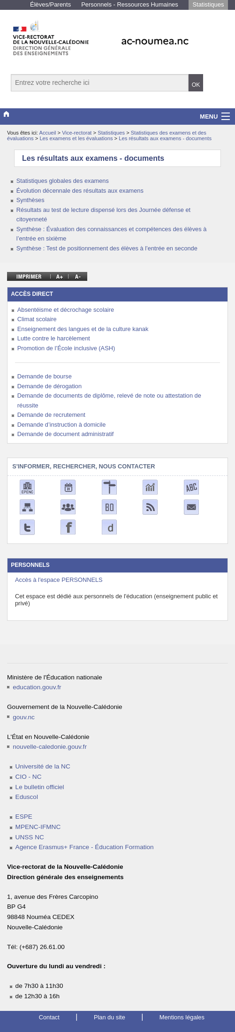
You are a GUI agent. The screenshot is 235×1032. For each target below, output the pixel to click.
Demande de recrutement (51, 414)
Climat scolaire (37, 319)
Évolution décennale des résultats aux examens (80, 190)
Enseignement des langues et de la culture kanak (83, 328)
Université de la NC (42, 766)
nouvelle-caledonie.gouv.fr (50, 746)
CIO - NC (28, 776)
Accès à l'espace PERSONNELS (59, 579)
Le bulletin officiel (39, 787)
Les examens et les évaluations (76, 138)
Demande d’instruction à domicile (61, 424)
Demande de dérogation (49, 386)
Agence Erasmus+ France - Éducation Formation (84, 847)
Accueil (47, 133)
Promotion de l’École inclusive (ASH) (66, 348)
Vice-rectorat (77, 133)
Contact (49, 1017)
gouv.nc (24, 717)
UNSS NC (29, 837)
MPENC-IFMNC (38, 826)
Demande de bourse (44, 376)
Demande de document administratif (65, 433)
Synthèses (30, 199)
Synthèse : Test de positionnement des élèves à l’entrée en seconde (106, 248)
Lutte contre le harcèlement (53, 338)
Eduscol (26, 796)
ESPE (23, 816)
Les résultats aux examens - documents (165, 138)
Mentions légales (182, 1017)
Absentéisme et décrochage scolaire (65, 309)
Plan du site (109, 1017)
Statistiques (208, 4)
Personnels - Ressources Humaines (129, 4)
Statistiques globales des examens (62, 180)
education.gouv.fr (37, 687)
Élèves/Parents (50, 4)
